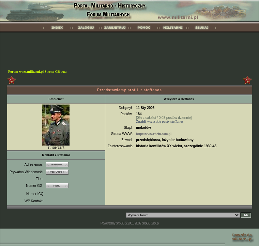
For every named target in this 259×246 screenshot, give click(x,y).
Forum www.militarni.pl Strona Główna (37, 71)
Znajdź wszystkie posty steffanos (159, 121)
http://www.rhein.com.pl (153, 134)
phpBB (120, 223)
